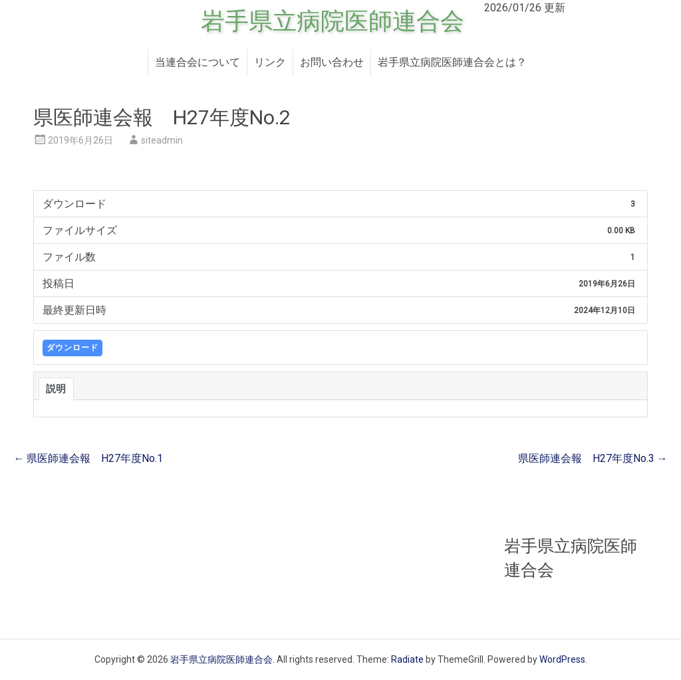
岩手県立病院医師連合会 (332, 21)
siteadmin (162, 140)
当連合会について (197, 62)
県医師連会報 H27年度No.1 (88, 458)
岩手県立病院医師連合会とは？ (452, 62)
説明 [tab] (56, 389)
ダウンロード (72, 347)
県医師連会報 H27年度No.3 (593, 458)
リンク (270, 62)
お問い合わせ (332, 62)
